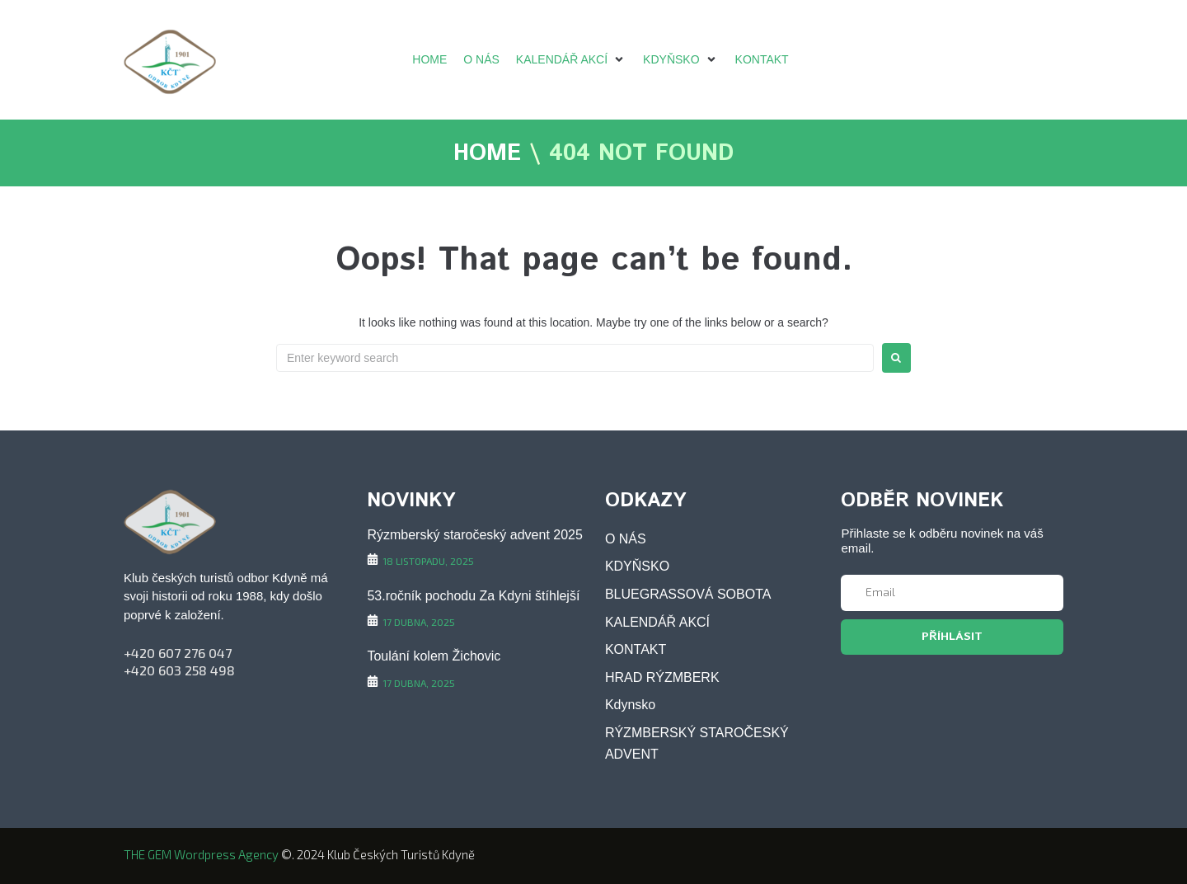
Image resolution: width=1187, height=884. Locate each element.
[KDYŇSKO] (680, 59)
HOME (487, 154)
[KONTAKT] (762, 59)
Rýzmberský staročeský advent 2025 (474, 535)
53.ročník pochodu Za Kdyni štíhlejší (473, 596)
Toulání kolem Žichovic (433, 656)
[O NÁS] (481, 59)
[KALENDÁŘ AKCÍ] (571, 59)
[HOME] (429, 59)
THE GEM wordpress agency (201, 854)
